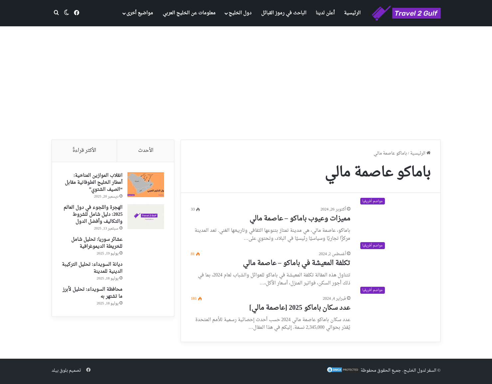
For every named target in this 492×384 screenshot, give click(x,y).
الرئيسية (352, 13)
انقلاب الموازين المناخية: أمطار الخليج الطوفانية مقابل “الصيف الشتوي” (93, 182)
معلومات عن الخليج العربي (189, 13)
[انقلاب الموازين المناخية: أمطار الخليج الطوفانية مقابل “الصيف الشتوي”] (145, 184)
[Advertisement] (246, 83)
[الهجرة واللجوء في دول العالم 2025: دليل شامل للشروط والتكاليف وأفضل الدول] (145, 216)
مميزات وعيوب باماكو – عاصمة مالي (299, 218)
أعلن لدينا (325, 13)
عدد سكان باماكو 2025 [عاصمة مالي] (299, 308)
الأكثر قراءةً (84, 151)
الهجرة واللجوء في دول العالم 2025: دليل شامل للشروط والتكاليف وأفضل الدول (93, 214)
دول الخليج (240, 13)
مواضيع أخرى (139, 13)
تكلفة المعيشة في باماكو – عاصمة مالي (296, 263)
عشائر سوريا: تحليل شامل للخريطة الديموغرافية (97, 243)
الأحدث (145, 151)
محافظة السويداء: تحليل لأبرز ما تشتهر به (93, 293)
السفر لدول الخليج (420, 370)
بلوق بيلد (60, 370)
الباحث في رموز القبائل (283, 13)
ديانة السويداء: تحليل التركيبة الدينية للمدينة (92, 268)
